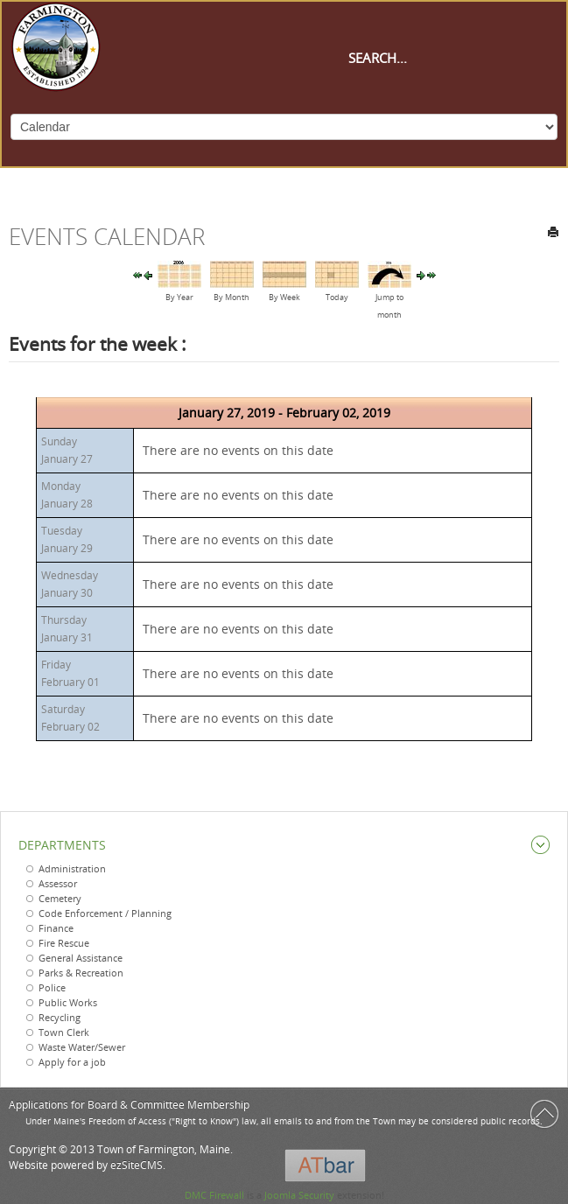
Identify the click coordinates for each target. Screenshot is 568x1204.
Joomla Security (299, 1194)
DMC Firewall (214, 1194)
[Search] (434, 57)
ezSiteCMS (136, 1165)
